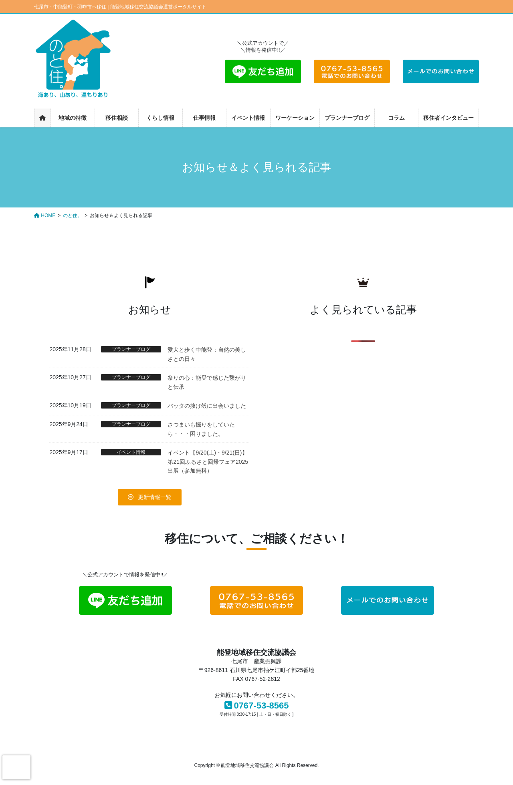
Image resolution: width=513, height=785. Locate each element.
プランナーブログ (131, 349)
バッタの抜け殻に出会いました (207, 406)
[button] (150, 497)
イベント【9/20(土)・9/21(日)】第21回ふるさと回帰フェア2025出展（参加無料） (208, 461)
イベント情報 (131, 452)
